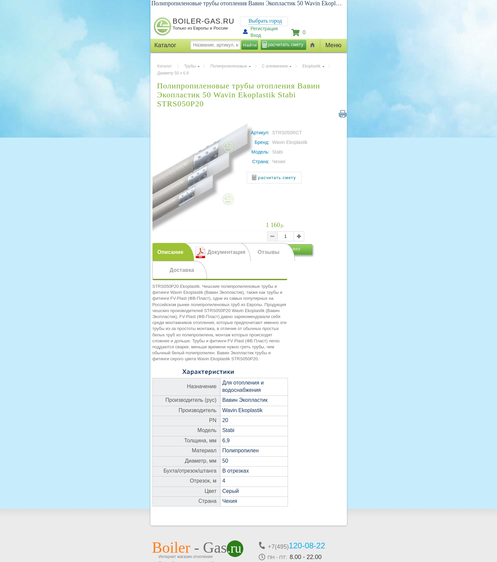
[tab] (173, 252)
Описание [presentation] (170, 252)
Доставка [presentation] (182, 270)
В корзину (299, 258)
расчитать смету (285, 44)
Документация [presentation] (226, 252)
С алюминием (275, 66)
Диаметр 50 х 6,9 (173, 73)
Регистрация (264, 28)
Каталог (164, 66)
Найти (250, 45)
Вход (256, 35)
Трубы (190, 66)
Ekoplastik (311, 66)
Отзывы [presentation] (268, 252)
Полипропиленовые (228, 66)
